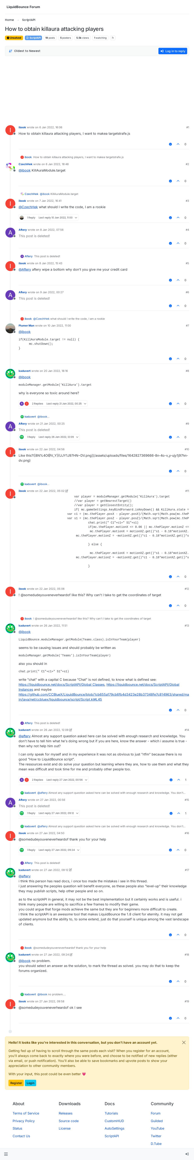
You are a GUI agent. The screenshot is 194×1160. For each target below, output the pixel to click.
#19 (187, 1001)
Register (16, 1083)
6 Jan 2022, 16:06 (50, 127)
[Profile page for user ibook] (10, 130)
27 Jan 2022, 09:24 (56, 954)
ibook (22, 127)
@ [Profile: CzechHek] (28, 207)
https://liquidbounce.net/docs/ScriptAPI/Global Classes (61, 684)
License (65, 1128)
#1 (187, 127)
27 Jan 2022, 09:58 (51, 1001)
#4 (187, 229)
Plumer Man (26, 325)
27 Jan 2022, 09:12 (56, 870)
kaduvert (25, 370)
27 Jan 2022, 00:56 (52, 799)
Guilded (157, 1121)
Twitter (156, 1136)
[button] (6, 1154)
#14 (187, 729)
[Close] (184, 1042)
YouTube (157, 1128)
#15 (187, 799)
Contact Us (21, 1136)
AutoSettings (114, 1128)
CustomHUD (114, 1121)
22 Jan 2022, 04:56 (52, 449)
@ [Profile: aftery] (25, 736)
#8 (187, 370)
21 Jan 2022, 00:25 (52, 423)
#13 (187, 625)
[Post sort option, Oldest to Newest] (24, 51)
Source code (69, 1121)
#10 (187, 449)
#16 (187, 833)
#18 (187, 954)
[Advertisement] (97, 90)
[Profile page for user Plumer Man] (10, 328)
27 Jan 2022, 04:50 (51, 833)
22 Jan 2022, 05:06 (52, 588)
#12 (187, 588)
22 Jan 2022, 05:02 (52, 490)
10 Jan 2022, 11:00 (59, 325)
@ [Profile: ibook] (25, 170)
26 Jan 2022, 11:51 (55, 625)
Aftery (23, 229)
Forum (155, 1113)
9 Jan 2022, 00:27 (51, 292)
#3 (187, 200)
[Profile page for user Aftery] (10, 233)
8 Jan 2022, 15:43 (50, 263)
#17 (187, 870)
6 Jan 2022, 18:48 (57, 164)
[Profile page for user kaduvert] (10, 374)
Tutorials (111, 1113)
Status (17, 1128)
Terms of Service (26, 1113)
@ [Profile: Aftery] (25, 269)
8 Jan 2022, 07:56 (51, 229)
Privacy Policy (24, 1121)
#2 (187, 164)
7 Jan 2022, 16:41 (50, 200)
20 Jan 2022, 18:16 (56, 370)
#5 (187, 263)
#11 (187, 490)
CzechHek (25, 164)
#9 (187, 423)
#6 (187, 292)
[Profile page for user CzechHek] (10, 167)
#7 (187, 325)
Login (30, 1083)
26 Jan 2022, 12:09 (56, 729)
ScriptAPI (33, 37)
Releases (65, 1113)
